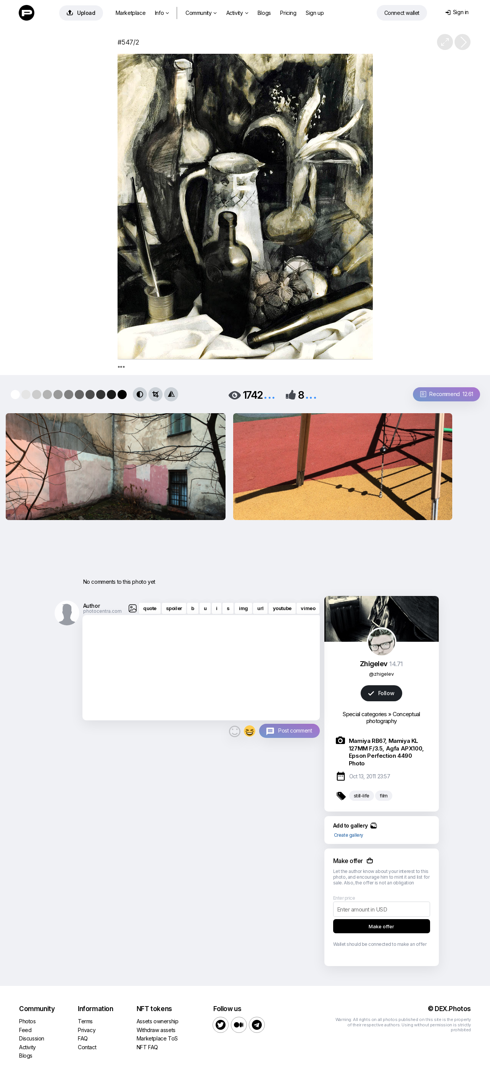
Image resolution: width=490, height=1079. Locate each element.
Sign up (315, 13)
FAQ (83, 1038)
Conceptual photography (393, 717)
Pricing (288, 13)
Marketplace (131, 13)
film (383, 795)
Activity (237, 13)
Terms (85, 1021)
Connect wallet (401, 13)
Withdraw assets (156, 1030)
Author (91, 605)
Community (201, 13)
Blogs (264, 13)
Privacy (86, 1030)
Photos (27, 1021)
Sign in (457, 12)
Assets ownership (158, 1021)
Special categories (365, 714)
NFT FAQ (147, 1047)
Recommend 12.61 (446, 394)
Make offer (381, 926)
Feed (25, 1030)
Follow (381, 693)
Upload (81, 13)
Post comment (295, 730)
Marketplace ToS (157, 1038)
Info (162, 13)
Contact (87, 1047)
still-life (361, 795)
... (269, 394)
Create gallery (348, 835)
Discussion (31, 1038)
